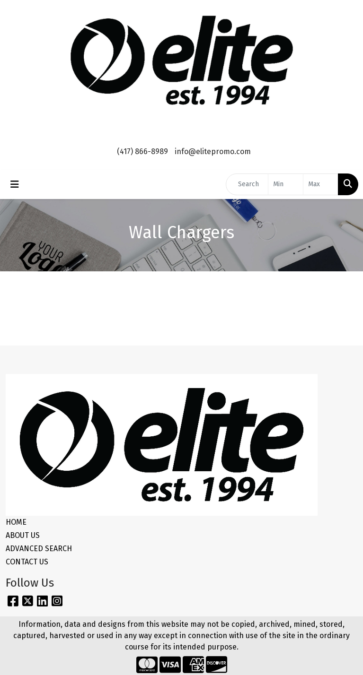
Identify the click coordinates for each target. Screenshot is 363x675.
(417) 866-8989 (142, 151)
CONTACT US (27, 561)
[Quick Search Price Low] (285, 184)
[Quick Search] (247, 184)
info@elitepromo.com (213, 151)
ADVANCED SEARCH (39, 548)
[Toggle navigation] (15, 184)
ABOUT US (23, 535)
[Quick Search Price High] (320, 184)
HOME (16, 522)
